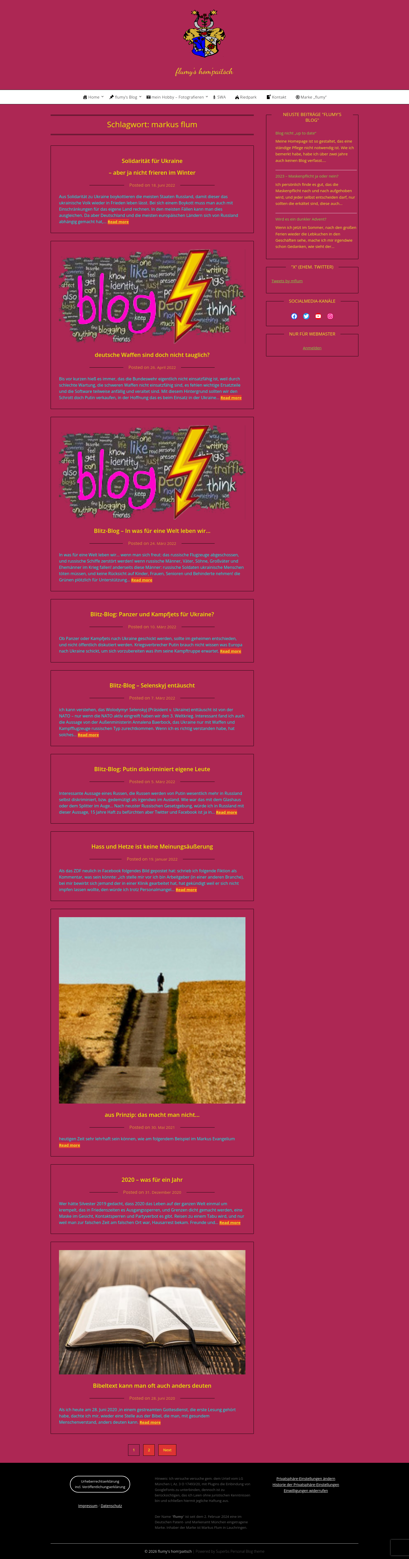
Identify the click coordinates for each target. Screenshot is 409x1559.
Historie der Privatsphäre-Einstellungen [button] (306, 1484)
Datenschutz (111, 1505)
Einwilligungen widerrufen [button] (306, 1490)
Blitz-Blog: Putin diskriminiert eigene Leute (152, 768)
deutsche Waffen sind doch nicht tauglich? (152, 354)
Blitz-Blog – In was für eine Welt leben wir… (152, 530)
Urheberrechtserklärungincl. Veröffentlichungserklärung (100, 1484)
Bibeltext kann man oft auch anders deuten (152, 1384)
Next (167, 1449)
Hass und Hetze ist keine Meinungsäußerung (152, 845)
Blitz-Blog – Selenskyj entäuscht (152, 684)
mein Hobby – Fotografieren (175, 97)
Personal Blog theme (247, 1551)
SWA (219, 97)
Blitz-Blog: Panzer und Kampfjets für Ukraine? (152, 613)
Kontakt (276, 97)
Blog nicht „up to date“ (295, 133)
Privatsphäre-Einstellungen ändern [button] (305, 1478)
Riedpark (246, 97)
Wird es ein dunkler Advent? (300, 219)
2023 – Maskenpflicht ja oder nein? (306, 176)
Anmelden (312, 347)
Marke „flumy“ (311, 97)
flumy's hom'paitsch (204, 69)
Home (91, 97)
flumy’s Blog (123, 97)
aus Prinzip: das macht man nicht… (152, 1114)
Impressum (88, 1505)
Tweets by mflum (287, 280)
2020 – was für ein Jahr (152, 1178)
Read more (118, 221)
